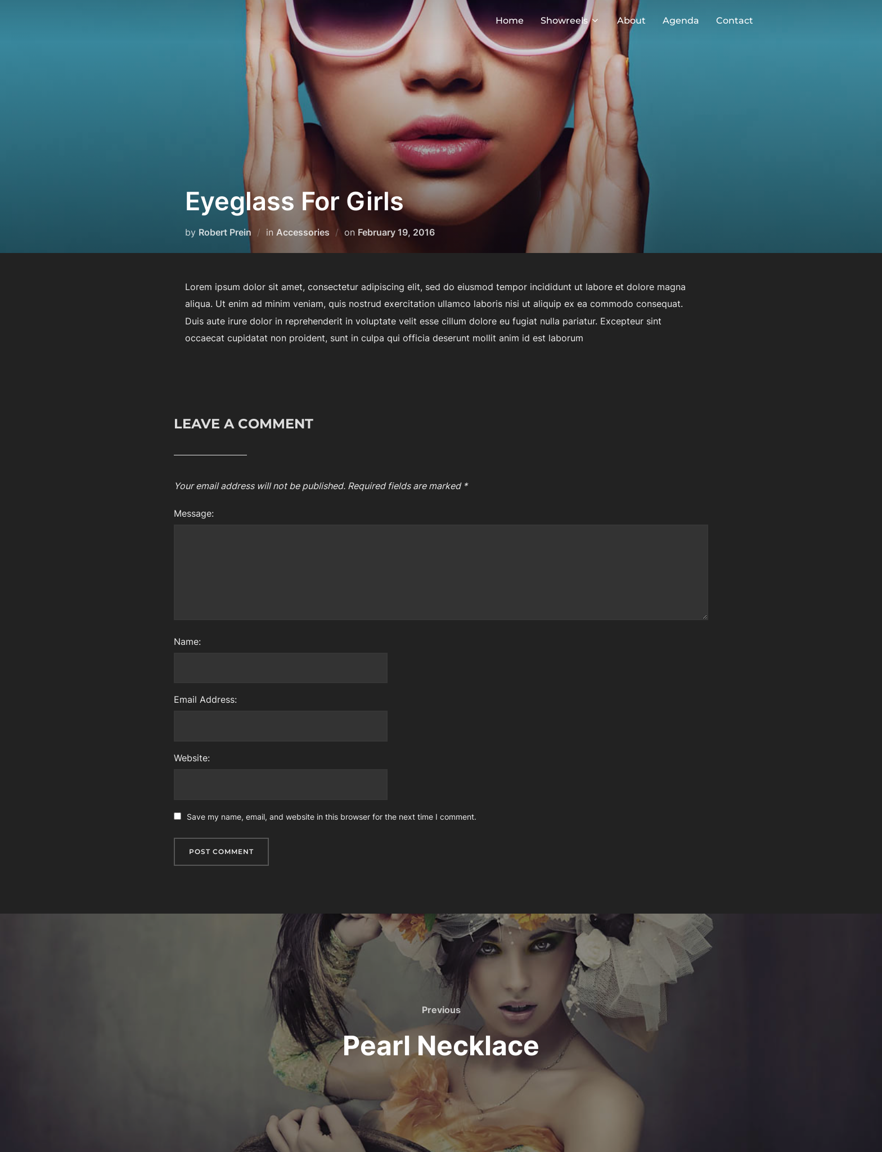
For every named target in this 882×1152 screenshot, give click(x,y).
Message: (194, 513)
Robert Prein (225, 232)
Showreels (570, 20)
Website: (192, 758)
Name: (187, 641)
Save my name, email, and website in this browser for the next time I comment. (331, 816)
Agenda (681, 20)
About (631, 20)
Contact (734, 20)
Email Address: (205, 699)
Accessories (303, 232)
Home (510, 20)
